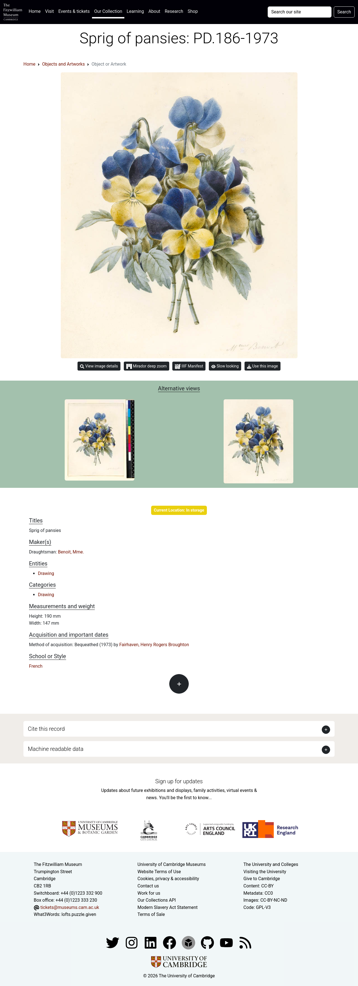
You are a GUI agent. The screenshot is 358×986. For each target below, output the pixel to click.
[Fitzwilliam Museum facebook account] (151, 942)
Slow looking (225, 366)
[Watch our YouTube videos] (226, 942)
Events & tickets (74, 11)
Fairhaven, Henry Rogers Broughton (154, 644)
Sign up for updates (179, 781)
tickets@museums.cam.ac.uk (69, 907)
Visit (49, 11)
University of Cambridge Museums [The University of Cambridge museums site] (171, 864)
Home (36, 11)
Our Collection (108, 11)
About (154, 11)
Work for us (148, 893)
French (35, 666)
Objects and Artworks (63, 64)
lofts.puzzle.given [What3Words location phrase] (78, 914)
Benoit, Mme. (71, 552)
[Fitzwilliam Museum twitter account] (113, 942)
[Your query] (300, 12)
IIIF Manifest (189, 366)
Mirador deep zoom (146, 366)
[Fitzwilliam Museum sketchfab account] (189, 942)
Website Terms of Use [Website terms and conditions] (159, 871)
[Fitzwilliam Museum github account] (208, 942)
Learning (135, 11)
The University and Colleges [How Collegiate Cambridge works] (270, 864)
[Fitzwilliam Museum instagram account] (132, 942)
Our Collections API (156, 900)
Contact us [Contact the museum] (148, 886)
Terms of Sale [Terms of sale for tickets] (151, 914)
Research (174, 11)
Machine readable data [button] (55, 749)
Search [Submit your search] (344, 12)
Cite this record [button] (46, 728)
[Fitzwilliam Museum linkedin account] (170, 942)
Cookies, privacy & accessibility (168, 878)
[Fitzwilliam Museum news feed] (245, 942)
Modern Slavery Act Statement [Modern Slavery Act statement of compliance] (167, 907)
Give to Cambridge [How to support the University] (261, 878)
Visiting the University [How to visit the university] (264, 871)
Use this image (262, 366)
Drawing (46, 573)
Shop (193, 11)
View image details (99, 366)
